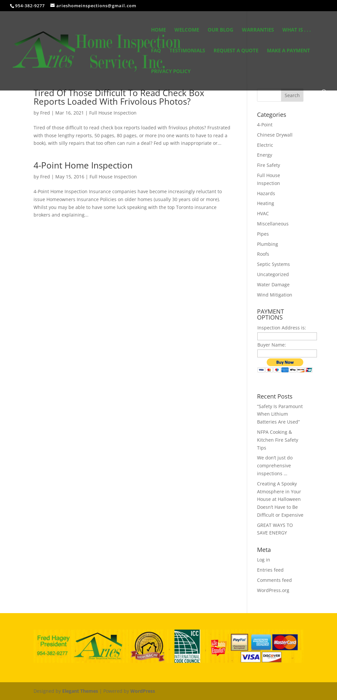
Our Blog (220, 30)
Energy (264, 155)
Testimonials (187, 51)
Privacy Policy (171, 71)
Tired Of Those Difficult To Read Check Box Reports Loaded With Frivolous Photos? (119, 97)
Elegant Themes (80, 691)
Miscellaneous (273, 223)
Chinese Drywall (275, 135)
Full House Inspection (113, 113)
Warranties (258, 30)
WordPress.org (273, 590)
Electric (265, 145)
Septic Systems (273, 264)
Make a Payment (288, 51)
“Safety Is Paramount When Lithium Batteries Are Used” (280, 414)
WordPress (142, 691)
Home (158, 30)
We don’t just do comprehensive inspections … (275, 465)
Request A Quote (236, 51)
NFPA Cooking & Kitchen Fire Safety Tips (277, 440)
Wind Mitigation (274, 295)
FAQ (156, 51)
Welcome (186, 30)
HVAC (263, 213)
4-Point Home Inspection (83, 165)
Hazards (266, 193)
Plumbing (267, 244)
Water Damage (273, 284)
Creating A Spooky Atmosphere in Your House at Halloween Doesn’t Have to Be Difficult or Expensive (280, 499)
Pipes (263, 234)
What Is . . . (296, 30)
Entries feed (270, 570)
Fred (45, 113)
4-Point (264, 124)
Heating (265, 203)
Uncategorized (273, 274)
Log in (263, 560)
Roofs (263, 254)
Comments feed (274, 580)
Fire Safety (268, 165)
